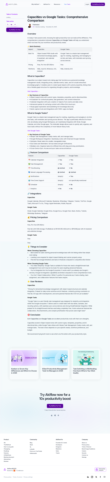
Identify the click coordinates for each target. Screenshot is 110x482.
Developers (59, 444)
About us (84, 442)
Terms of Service (86, 447)
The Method (7, 444)
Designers (58, 447)
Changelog (7, 449)
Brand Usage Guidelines (88, 449)
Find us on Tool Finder (36, 451)
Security (84, 453)
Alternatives (7, 459)
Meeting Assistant (9, 457)
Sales (57, 451)
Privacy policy (85, 444)
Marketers (58, 449)
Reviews (6, 461)
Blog (31, 442)
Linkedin (32, 449)
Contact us (85, 455)
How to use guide (8, 447)
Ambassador (33, 453)
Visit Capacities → (33, 91)
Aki (5, 442)
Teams (58, 453)
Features (6, 453)
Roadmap (6, 451)
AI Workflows (7, 455)
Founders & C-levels (61, 442)
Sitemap (84, 457)
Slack (31, 444)
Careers (84, 451)
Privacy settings (28, 477)
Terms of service (17, 477)
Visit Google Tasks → (34, 131)
